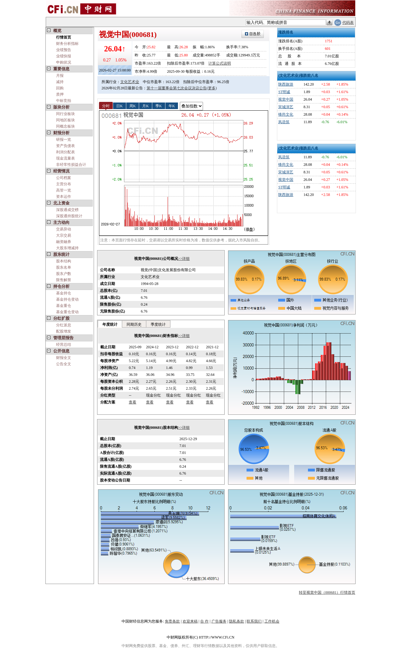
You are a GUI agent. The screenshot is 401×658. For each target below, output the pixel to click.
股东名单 (63, 267)
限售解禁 (63, 280)
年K (172, 105)
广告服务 (219, 621)
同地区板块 (65, 120)
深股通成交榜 (67, 210)
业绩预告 (63, 50)
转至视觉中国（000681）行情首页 (327, 592)
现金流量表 (65, 158)
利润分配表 (65, 152)
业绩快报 (63, 56)
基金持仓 (63, 293)
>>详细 (184, 258)
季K (158, 105)
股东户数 (63, 273)
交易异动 (63, 229)
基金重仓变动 (67, 312)
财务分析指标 (67, 43)
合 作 (204, 621)
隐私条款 (236, 621)
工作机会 (271, 621)
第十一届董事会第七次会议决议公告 (177, 88)
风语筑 (283, 122)
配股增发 (63, 331)
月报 (60, 75)
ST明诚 (284, 92)
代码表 (348, 22)
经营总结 (63, 344)
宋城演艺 (285, 107)
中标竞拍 (63, 100)
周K (132, 105)
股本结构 (63, 261)
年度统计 (109, 324)
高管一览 (63, 190)
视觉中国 (285, 99)
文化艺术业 (129, 82)
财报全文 (63, 357)
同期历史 (134, 324)
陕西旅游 (285, 84)
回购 (60, 88)
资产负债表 (65, 146)
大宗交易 (63, 235)
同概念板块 (65, 126)
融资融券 (63, 242)
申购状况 (63, 62)
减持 (60, 82)
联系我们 (254, 621)
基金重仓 (63, 305)
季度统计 (158, 324)
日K (119, 105)
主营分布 (63, 184)
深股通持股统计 (69, 216)
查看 (132, 402)
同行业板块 (65, 114)
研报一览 (63, 139)
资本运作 (63, 196)
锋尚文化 (285, 114)
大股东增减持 (67, 248)
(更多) (212, 88)
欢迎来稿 (190, 621)
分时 (106, 105)
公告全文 (63, 364)
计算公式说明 (219, 63)
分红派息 (63, 325)
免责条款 (172, 621)
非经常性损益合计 (71, 164)
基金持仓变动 (67, 299)
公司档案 (63, 178)
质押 (60, 94)
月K (145, 105)
